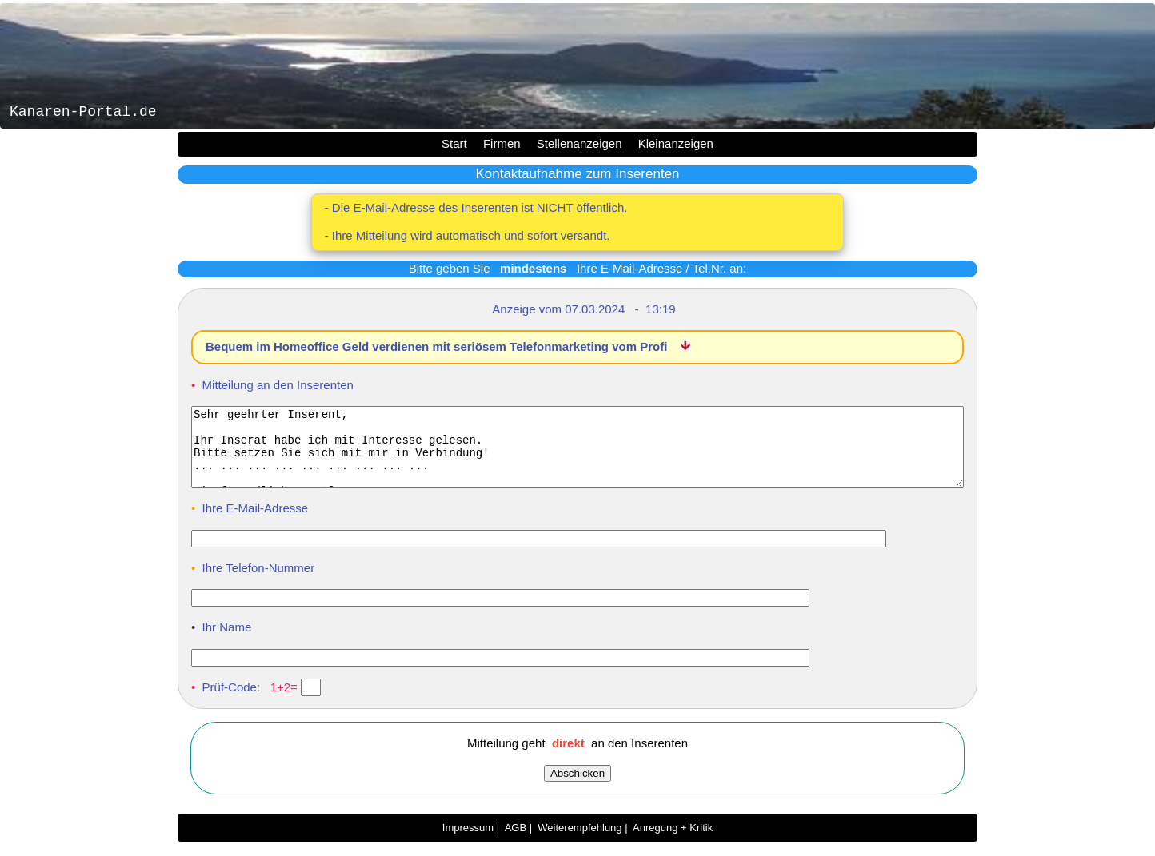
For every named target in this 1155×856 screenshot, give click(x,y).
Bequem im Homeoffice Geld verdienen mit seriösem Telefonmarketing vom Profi (438, 346)
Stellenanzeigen (579, 143)
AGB (515, 842)
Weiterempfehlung (579, 842)
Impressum (468, 842)
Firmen (502, 143)
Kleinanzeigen (675, 143)
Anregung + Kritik (673, 842)
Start (454, 143)
